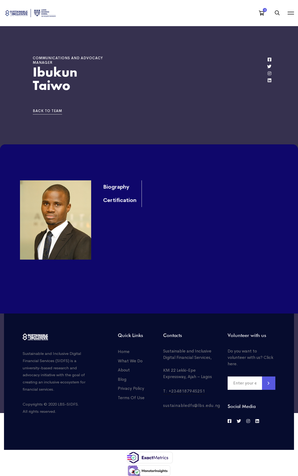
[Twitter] (269, 66)
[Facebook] (269, 59)
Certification (119, 200)
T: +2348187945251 (184, 391)
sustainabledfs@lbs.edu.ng (191, 405)
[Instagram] (269, 73)
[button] (47, 111)
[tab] (119, 187)
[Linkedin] (269, 80)
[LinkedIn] (257, 421)
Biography (116, 187)
